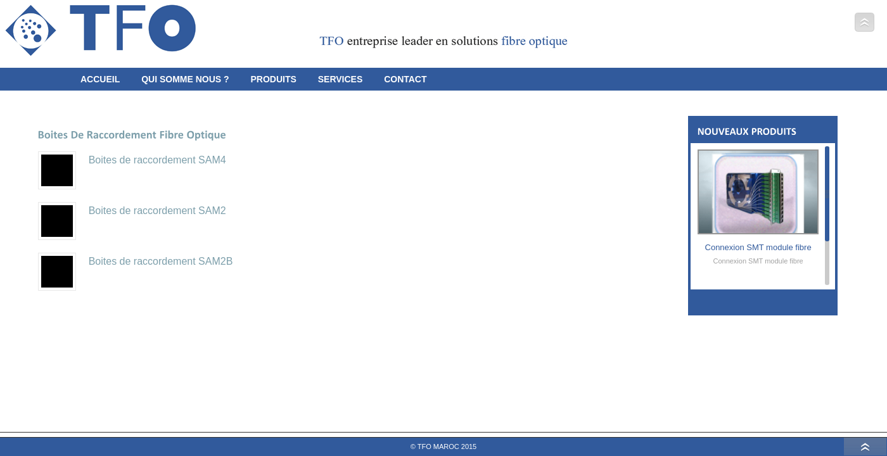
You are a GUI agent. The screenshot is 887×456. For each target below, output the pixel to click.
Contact (405, 79)
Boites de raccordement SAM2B (161, 261)
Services (340, 79)
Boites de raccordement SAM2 (157, 210)
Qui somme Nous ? (185, 79)
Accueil (100, 79)
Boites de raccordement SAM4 (157, 160)
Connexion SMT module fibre (758, 247)
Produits (273, 79)
